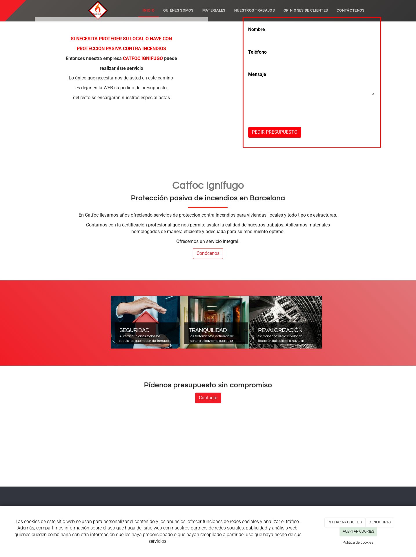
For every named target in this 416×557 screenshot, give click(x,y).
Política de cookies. (358, 542)
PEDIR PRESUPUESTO (274, 132)
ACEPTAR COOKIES (358, 531)
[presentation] (292, 122)
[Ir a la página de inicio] (75, 7)
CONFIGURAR (379, 522)
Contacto (208, 397)
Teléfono (257, 52)
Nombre (256, 29)
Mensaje (257, 74)
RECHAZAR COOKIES (345, 522)
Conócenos (208, 253)
